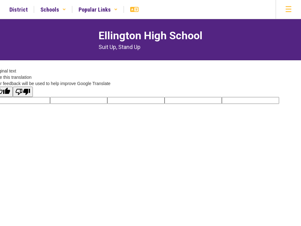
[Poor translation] (23, 92)
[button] (53, 9)
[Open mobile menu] (288, 9)
